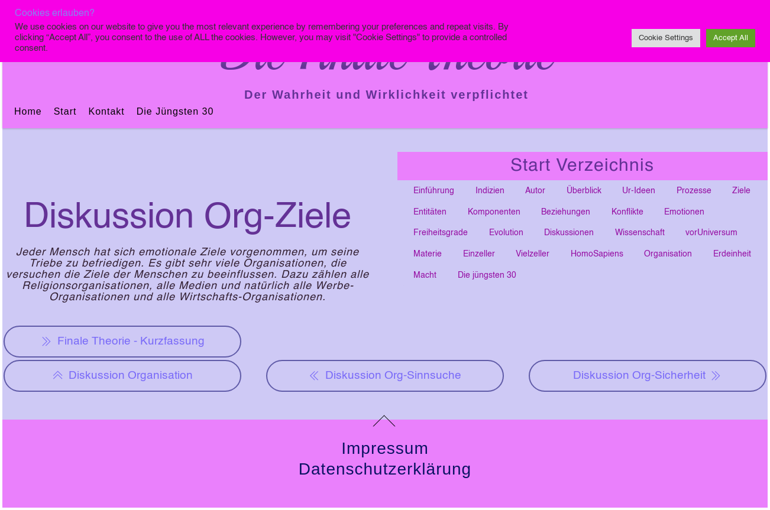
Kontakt (106, 111)
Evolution (506, 233)
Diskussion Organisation (122, 376)
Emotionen (684, 212)
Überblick (584, 191)
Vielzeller (532, 254)
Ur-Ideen (638, 191)
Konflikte (627, 212)
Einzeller (479, 254)
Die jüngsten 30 (175, 111)
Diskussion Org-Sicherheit (647, 376)
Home (28, 111)
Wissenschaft (640, 233)
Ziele (741, 191)
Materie (427, 254)
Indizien (489, 191)
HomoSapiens (597, 254)
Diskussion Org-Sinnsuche (385, 376)
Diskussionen (569, 233)
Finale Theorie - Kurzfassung (123, 341)
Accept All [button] (730, 38)
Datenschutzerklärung (385, 469)
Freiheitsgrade (440, 233)
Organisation (668, 254)
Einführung (433, 191)
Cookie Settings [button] (666, 38)
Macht (424, 275)
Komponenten (494, 212)
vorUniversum (711, 233)
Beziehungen (565, 212)
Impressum (384, 448)
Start (65, 111)
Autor (535, 191)
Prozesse (694, 191)
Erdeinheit (732, 254)
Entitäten (430, 212)
